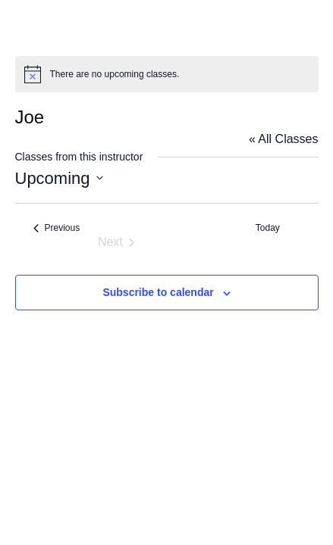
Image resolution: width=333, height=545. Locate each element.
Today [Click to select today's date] (268, 228)
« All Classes (284, 138)
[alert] (167, 74)
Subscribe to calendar (157, 292)
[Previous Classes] (56, 228)
